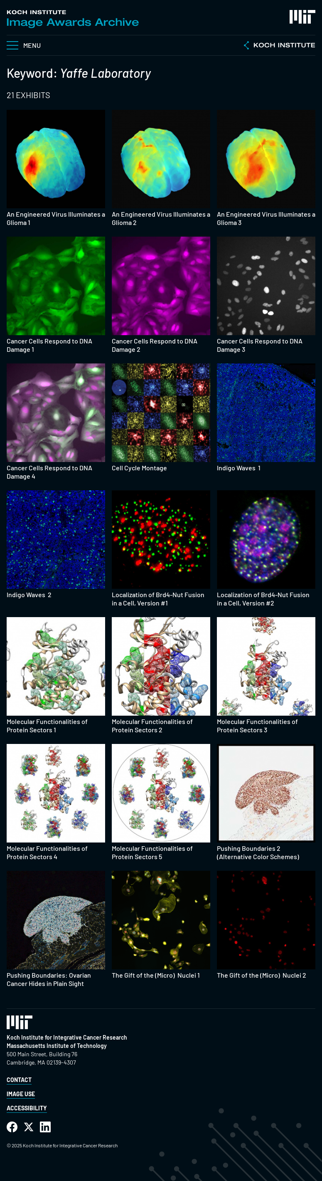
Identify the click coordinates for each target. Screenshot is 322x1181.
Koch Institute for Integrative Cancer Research (67, 1037)
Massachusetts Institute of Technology (57, 1045)
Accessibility (27, 1108)
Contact (19, 1079)
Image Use (21, 1093)
